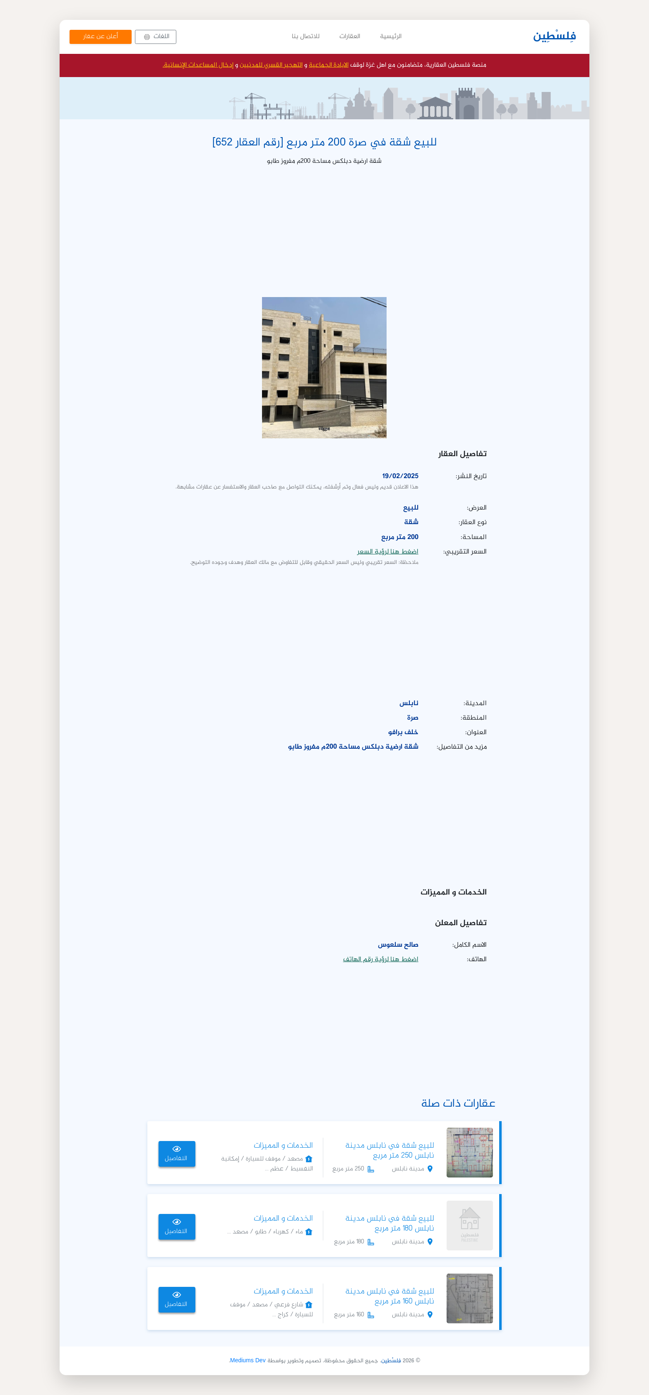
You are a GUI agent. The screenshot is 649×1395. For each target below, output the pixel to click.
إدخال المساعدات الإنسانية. (198, 65)
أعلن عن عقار (100, 36)
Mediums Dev (248, 1361)
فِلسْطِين (554, 37)
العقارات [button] (349, 36)
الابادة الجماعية (329, 65)
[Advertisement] (324, 231)
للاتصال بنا (306, 36)
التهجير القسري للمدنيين (271, 65)
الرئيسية (390, 36)
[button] (155, 37)
